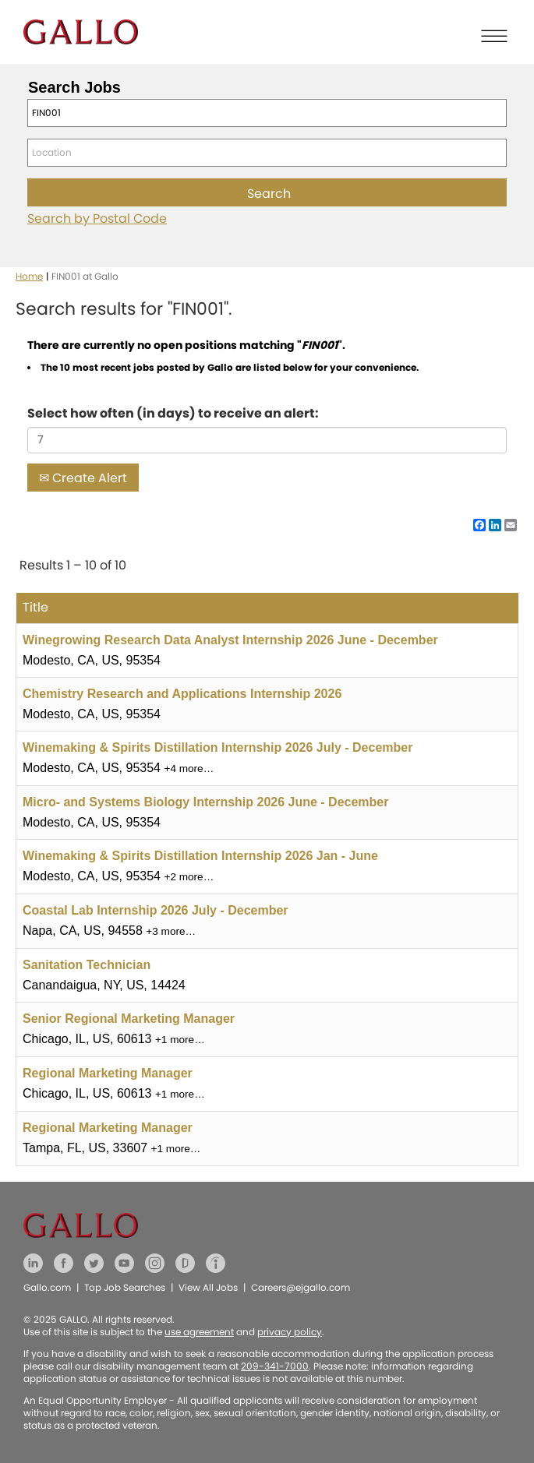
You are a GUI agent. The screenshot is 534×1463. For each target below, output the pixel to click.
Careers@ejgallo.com (300, 1287)
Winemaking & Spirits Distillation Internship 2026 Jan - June (200, 855)
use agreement (199, 1331)
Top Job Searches (124, 1287)
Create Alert (83, 478)
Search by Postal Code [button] (97, 218)
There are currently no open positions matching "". (186, 345)
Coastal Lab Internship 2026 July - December (155, 910)
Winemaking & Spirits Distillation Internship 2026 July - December (217, 747)
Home (29, 276)
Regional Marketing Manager (108, 1073)
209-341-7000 (275, 1366)
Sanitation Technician (86, 964)
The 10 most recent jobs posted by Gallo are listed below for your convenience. (230, 367)
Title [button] (35, 607)
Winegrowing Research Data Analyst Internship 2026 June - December (230, 640)
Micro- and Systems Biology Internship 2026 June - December (205, 802)
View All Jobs (208, 1287)
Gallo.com (47, 1287)
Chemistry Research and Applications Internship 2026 (182, 693)
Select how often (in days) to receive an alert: (173, 413)
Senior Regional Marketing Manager (129, 1018)
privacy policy (289, 1331)
